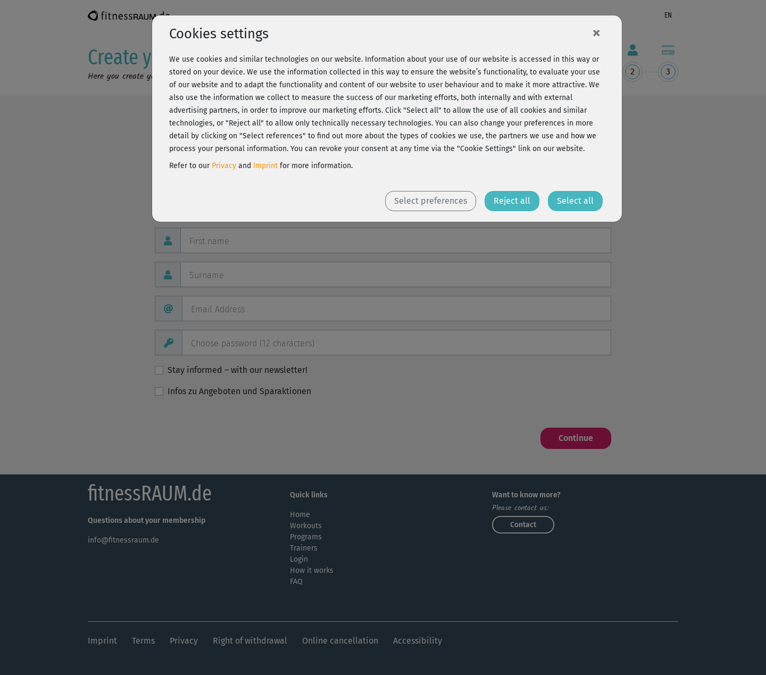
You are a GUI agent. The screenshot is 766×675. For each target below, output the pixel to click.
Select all (575, 201)
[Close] (596, 32)
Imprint (265, 165)
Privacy (224, 165)
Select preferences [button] (430, 201)
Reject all (512, 201)
